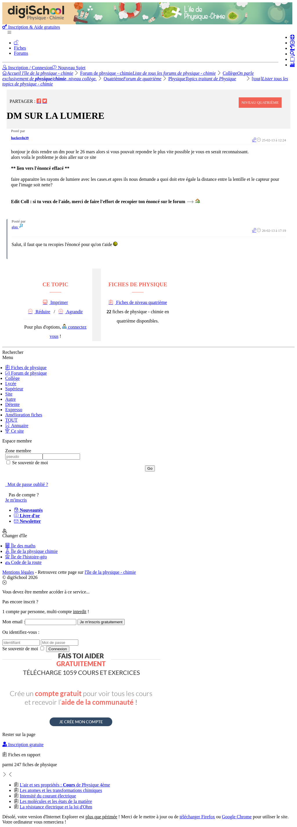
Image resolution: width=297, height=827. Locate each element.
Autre (10, 399)
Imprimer (55, 302)
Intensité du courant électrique (48, 795)
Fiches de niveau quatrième (137, 302)
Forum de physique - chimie (148, 73)
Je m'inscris (16, 500)
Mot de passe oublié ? (26, 484)
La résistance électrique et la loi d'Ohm (56, 806)
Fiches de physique (26, 367)
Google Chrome (237, 816)
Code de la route (23, 562)
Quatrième (132, 78)
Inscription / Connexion (27, 67)
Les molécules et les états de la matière (56, 801)
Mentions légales (18, 572)
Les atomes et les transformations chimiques (61, 790)
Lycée (10, 383)
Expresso (13, 409)
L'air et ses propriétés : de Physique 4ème (65, 784)
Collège (12, 378)
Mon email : (13, 621)
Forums (21, 53)
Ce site (14, 431)
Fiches (20, 47)
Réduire (39, 311)
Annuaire (16, 425)
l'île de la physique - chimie (110, 572)
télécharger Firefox (197, 816)
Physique (202, 78)
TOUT (11, 420)
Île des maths (20, 545)
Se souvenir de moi (29, 462)
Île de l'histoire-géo (26, 556)
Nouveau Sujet (69, 67)
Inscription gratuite (23, 744)
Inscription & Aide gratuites (31, 27)
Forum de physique (26, 373)
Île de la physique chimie (31, 551)
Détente (12, 404)
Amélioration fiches (23, 414)
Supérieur (14, 388)
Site (8, 393)
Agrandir (71, 311)
